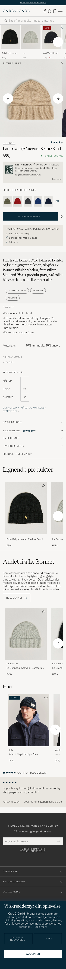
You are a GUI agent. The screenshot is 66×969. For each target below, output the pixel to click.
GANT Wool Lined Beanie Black (50, 53)
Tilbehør (8, 63)
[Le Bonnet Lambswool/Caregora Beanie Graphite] (27, 201)
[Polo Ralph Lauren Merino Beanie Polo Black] (26, 536)
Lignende (28, 469)
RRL (11, 750)
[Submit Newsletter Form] (58, 841)
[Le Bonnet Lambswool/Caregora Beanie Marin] (38, 201)
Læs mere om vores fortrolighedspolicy (33, 850)
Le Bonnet (9, 143)
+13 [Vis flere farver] (56, 201)
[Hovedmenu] (60, 11)
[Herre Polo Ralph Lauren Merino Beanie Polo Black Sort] (10, 37)
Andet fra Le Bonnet (28, 561)
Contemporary (17, 290)
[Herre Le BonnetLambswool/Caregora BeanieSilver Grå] (30, 37)
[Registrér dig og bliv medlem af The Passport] (33, 169)
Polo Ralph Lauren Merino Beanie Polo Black (10, 53)
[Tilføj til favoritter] (42, 486)
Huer (18, 63)
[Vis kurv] (54, 10)
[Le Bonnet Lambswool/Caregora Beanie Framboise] (17, 201)
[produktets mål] (33, 391)
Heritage (38, 290)
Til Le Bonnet (16, 598)
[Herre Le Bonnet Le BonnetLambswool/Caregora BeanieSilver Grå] (26, 634)
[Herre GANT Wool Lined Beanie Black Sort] (51, 37)
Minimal (12, 297)
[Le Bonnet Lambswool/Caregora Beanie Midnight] (48, 201)
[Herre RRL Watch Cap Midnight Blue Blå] (28, 720)
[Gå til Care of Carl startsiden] (16, 10)
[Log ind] (45, 11)
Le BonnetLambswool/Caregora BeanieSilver (31, 53)
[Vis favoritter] (49, 11)
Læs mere (56, 179)
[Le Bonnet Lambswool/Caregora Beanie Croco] (7, 201)
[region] (33, 792)
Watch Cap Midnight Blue (23, 754)
